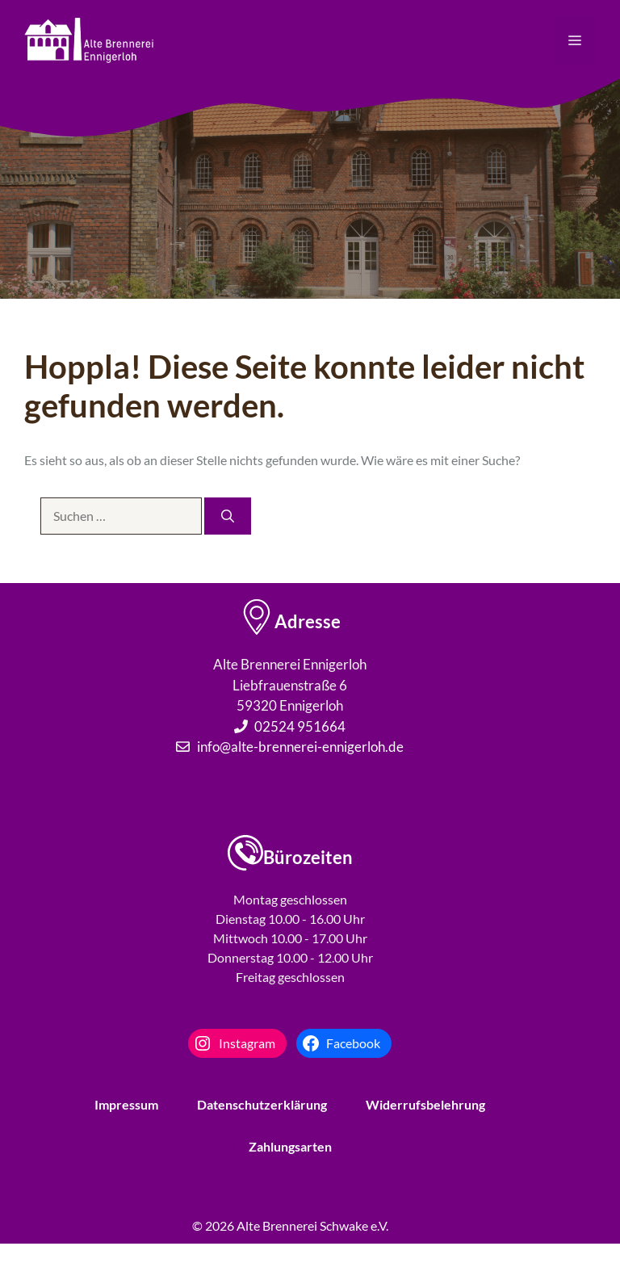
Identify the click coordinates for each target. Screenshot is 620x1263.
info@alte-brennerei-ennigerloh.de (300, 746)
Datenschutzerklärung (262, 1104)
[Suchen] (227, 516)
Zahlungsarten (290, 1146)
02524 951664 (300, 726)
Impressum (126, 1104)
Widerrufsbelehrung (425, 1104)
